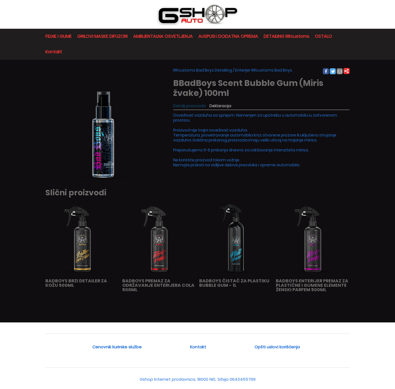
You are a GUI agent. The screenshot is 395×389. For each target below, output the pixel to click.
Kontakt (53, 52)
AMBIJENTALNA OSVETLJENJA (163, 36)
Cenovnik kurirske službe (117, 347)
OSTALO (323, 36)
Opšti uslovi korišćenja (277, 347)
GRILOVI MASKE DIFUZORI (102, 36)
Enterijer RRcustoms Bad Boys (263, 70)
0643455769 (243, 379)
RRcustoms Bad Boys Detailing (202, 70)
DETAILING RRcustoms (286, 36)
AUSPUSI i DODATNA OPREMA (228, 36)
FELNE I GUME (58, 36)
